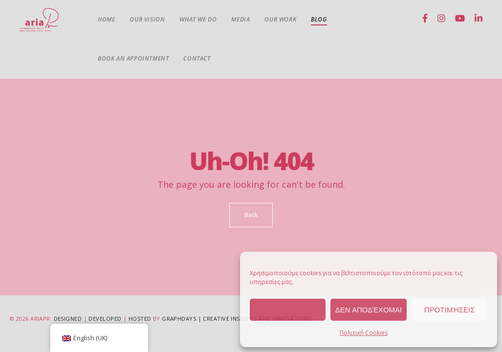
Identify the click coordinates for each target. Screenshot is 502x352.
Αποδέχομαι (287, 310)
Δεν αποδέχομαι (368, 310)
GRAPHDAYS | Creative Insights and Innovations (236, 318)
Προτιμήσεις (449, 310)
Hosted (140, 318)
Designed (68, 318)
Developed (104, 318)
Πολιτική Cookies (364, 333)
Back (251, 215)
